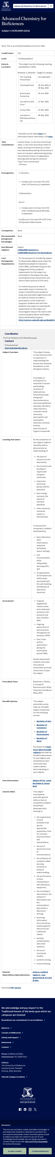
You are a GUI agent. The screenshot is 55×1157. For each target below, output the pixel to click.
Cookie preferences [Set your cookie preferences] (40, 1151)
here (41, 133)
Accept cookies (14, 1151)
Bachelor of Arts (44, 721)
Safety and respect (9, 1037)
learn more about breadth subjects (42, 749)
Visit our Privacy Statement (36, 1141)
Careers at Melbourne (11, 1032)
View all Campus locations (13, 1077)
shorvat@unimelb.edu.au (16, 348)
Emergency (5, 1125)
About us (5, 1028)
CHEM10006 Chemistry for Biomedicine (35, 252)
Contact (5, 1047)
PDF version (15, 987)
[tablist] (33, 6)
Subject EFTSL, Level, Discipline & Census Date (42, 783)
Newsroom (6, 1042)
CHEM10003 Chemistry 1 (28, 250)
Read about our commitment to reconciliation (22, 1020)
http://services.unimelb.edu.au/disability (37, 320)
